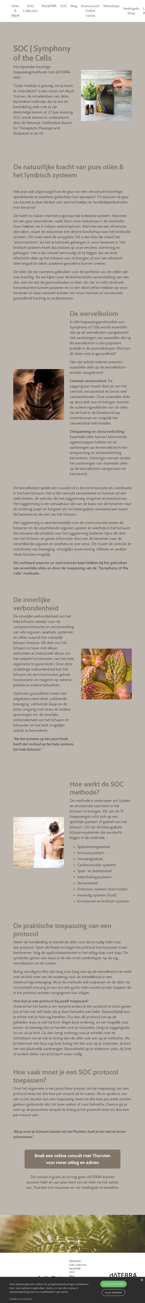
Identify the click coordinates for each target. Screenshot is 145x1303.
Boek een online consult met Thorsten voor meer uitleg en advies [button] (73, 1159)
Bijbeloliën (75, 1261)
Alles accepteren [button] (113, 1284)
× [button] (141, 1280)
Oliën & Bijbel (15, 11)
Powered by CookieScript (20, 1299)
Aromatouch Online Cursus (90, 11)
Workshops (111, 6)
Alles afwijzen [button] (113, 1292)
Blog (74, 6)
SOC (63, 6)
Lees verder (61, 1292)
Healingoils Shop (131, 10)
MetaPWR (49, 6)
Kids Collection (30, 8)
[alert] (72, 1290)
